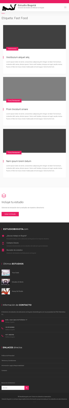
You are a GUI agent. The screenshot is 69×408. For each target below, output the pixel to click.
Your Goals (15, 272)
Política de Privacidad (8, 355)
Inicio (3, 13)
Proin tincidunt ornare (17, 109)
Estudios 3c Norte (17, 282)
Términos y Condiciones (9, 360)
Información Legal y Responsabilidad (13, 365)
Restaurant (16, 101)
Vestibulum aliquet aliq (17, 57)
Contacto (4, 370)
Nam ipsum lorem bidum (18, 161)
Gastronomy (12, 49)
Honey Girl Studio (17, 291)
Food (10, 101)
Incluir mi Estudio (10, 214)
